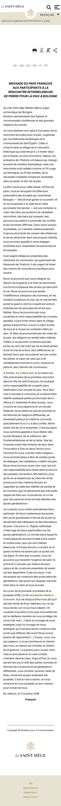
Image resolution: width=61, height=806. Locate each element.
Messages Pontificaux (29, 20)
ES (28, 65)
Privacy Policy (30, 797)
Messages (8, 20)
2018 (47, 20)
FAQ (30, 783)
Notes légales (30, 788)
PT (46, 65)
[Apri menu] (57, 7)
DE (15, 65)
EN (22, 65)
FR (34, 65)
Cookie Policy (30, 792)
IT (40, 65)
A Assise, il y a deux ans (18, 372)
